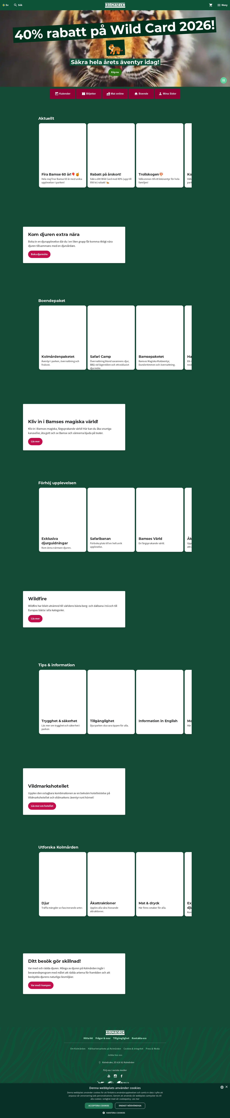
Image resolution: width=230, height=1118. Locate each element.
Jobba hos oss (115, 1055)
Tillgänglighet (121, 1038)
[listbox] (222, 1087)
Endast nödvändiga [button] (130, 1105)
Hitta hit (88, 1038)
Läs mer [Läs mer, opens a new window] (136, 1099)
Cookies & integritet (133, 1048)
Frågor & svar (103, 1038)
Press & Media (153, 1048)
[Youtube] (109, 1076)
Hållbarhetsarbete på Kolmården (104, 1048)
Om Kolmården (77, 1048)
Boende (141, 94)
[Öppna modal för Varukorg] (211, 5)
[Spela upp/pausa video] (223, 80)
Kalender (62, 94)
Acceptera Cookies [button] (98, 1105)
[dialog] (115, 1100)
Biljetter (89, 94)
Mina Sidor (167, 94)
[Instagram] (115, 1076)
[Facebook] (121, 1076)
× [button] (226, 1087)
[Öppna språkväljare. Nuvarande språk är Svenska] (5, 5)
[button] (115, 1112)
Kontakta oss (139, 1038)
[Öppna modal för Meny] (222, 5)
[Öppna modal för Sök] (18, 5)
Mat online (115, 94)
